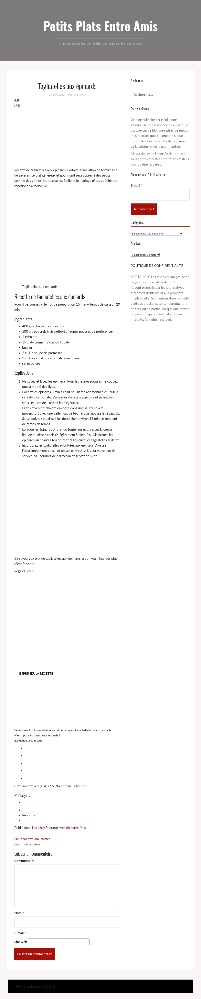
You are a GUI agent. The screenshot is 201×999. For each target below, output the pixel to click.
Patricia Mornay (77, 94)
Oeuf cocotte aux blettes (32, 839)
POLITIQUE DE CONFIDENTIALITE (157, 266)
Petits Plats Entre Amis (100, 26)
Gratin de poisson (27, 844)
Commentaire (25, 861)
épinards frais (76, 828)
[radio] (71, 747)
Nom (19, 913)
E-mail (20, 933)
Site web (20, 942)
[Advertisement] (67, 137)
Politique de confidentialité (35, 986)
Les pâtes (39, 828)
